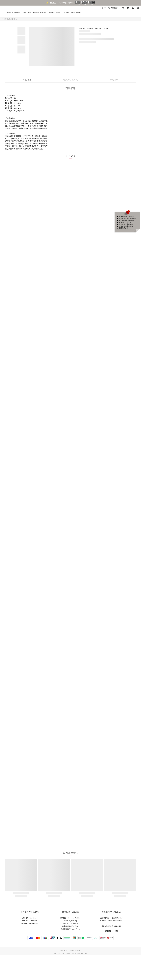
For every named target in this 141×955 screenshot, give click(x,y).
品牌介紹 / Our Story (29, 918)
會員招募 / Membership (29, 923)
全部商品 (5, 19)
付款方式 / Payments (70, 923)
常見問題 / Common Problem (70, 918)
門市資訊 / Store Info (29, 920)
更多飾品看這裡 (55, 12)
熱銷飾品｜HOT (14, 19)
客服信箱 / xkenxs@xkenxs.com (111, 920)
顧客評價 (114, 79)
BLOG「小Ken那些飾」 (73, 12)
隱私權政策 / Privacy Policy (70, 929)
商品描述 (27, 79)
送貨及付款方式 (70, 79)
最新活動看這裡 (13, 12)
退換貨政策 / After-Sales (70, 926)
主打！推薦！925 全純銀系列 (34, 12)
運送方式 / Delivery (70, 920)
